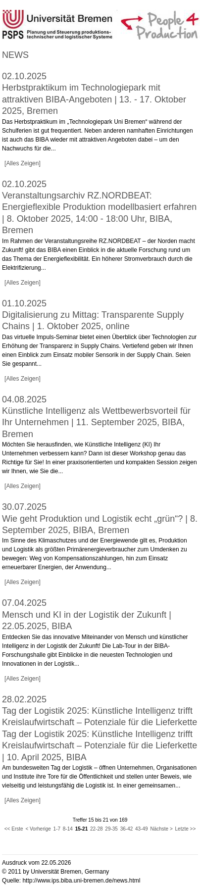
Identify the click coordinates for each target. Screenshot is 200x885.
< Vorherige (37, 829)
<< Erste (13, 829)
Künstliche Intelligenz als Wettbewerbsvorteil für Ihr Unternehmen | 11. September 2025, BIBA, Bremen (96, 422)
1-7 (56, 829)
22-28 (96, 829)
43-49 (141, 829)
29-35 (111, 829)
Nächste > (161, 829)
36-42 (126, 829)
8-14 (68, 829)
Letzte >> (185, 829)
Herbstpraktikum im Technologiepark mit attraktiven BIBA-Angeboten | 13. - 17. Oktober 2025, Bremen (94, 99)
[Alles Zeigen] (22, 163)
